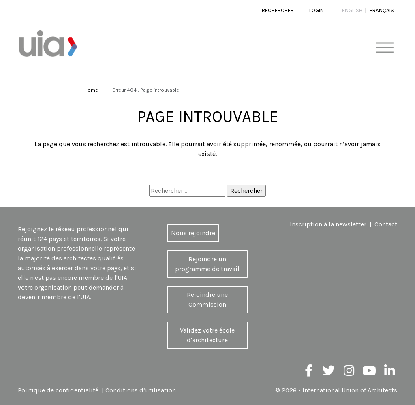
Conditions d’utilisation (140, 390)
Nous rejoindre (193, 233)
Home (91, 90)
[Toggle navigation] (384, 48)
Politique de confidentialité (58, 390)
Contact (385, 224)
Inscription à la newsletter (328, 224)
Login (316, 10)
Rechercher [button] (278, 10)
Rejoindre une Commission (207, 299)
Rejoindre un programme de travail (207, 264)
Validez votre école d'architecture (207, 335)
